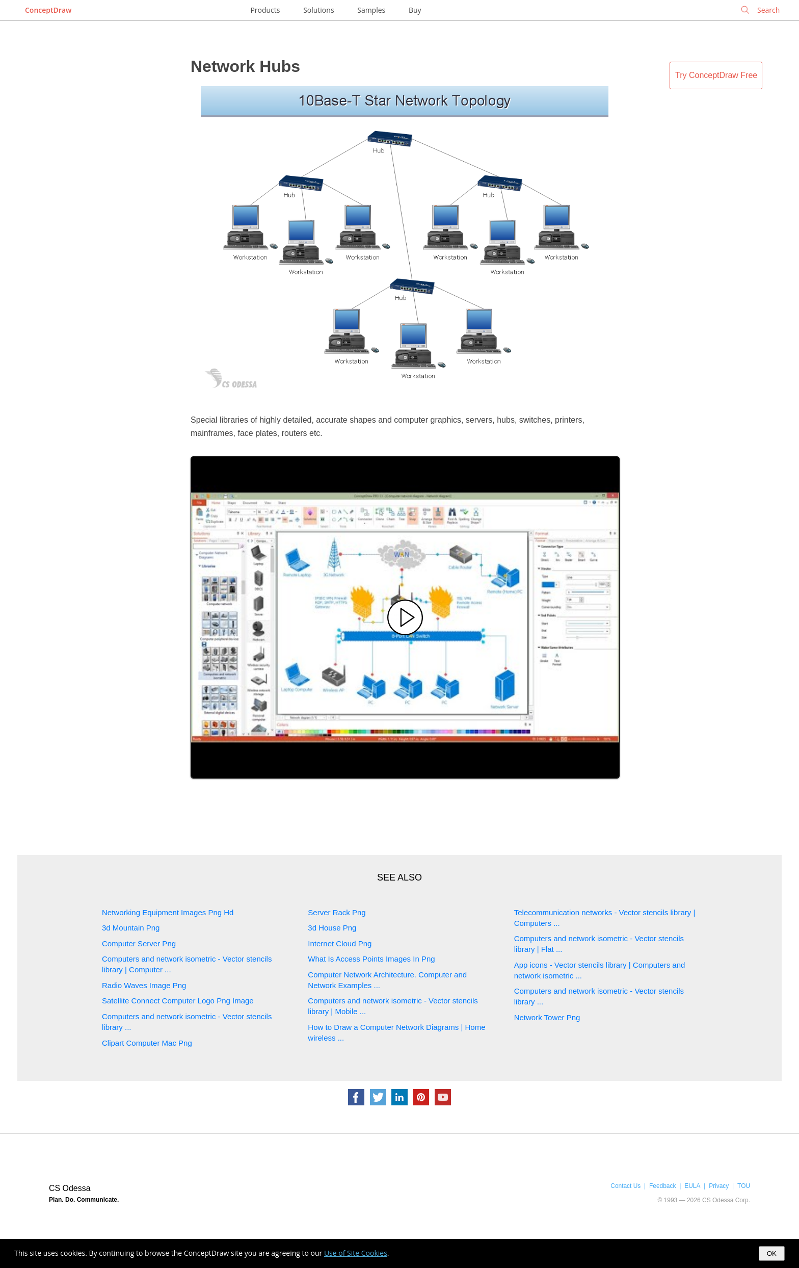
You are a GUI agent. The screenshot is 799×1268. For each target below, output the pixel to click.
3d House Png (332, 927)
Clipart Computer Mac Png (147, 1043)
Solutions (318, 10)
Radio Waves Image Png (144, 985)
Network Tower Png (547, 1017)
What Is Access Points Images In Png (371, 958)
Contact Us (625, 1185)
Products (265, 10)
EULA (692, 1185)
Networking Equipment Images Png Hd (167, 912)
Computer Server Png (139, 943)
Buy (415, 10)
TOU (743, 1185)
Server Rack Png (336, 912)
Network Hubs (245, 66)
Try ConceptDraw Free (716, 75)
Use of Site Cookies (355, 1253)
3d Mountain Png (130, 927)
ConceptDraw (48, 10)
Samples (371, 10)
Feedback (662, 1185)
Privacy (719, 1185)
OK (772, 1253)
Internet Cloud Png (339, 943)
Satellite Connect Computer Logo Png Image (178, 1000)
